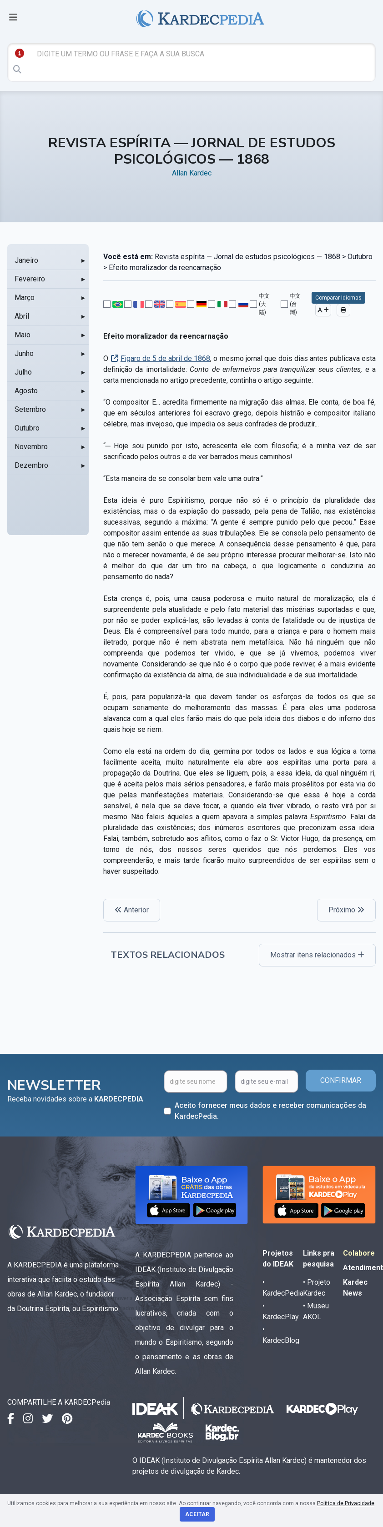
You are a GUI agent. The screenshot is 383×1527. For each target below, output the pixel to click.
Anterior (132, 910)
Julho (23, 372)
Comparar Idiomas (338, 298)
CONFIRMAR (340, 1080)
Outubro (27, 428)
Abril (22, 316)
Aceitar (197, 1514)
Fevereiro (30, 279)
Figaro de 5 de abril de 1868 (165, 358)
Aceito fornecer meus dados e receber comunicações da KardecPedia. (270, 1111)
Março (25, 297)
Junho (24, 353)
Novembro (31, 446)
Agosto (26, 390)
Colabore (359, 1253)
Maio (22, 334)
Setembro (30, 409)
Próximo (346, 910)
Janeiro (26, 260)
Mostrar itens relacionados (317, 955)
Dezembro (31, 465)
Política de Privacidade (345, 1503)
